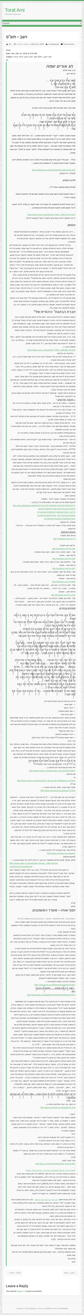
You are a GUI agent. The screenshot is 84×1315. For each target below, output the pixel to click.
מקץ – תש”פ (70, 1273)
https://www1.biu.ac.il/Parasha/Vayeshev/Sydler (54, 985)
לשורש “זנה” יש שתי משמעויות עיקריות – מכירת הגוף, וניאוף (50, 1170)
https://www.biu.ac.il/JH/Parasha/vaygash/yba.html (53, 170)
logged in (21, 1291)
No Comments (68, 44)
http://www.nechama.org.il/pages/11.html (57, 1107)
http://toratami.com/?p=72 (64, 539)
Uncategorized (53, 44)
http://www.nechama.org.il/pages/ (61, 853)
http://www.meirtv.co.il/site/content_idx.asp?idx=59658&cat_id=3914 (46, 781)
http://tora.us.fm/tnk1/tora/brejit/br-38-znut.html (55, 1164)
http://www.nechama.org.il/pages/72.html (57, 790)
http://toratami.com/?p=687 (63, 568)
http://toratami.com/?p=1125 (63, 595)
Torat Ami (14, 10)
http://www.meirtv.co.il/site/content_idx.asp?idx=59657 (52, 771)
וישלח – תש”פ (14, 1273)
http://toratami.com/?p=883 (63, 582)
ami (10, 44)
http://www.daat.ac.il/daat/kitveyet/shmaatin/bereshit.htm (51, 995)
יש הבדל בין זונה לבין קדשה (46, 1199)
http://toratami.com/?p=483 (63, 558)
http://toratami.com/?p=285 (63, 549)
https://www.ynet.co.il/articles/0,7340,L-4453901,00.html (51, 350)
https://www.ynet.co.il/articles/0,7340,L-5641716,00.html (51, 215)
